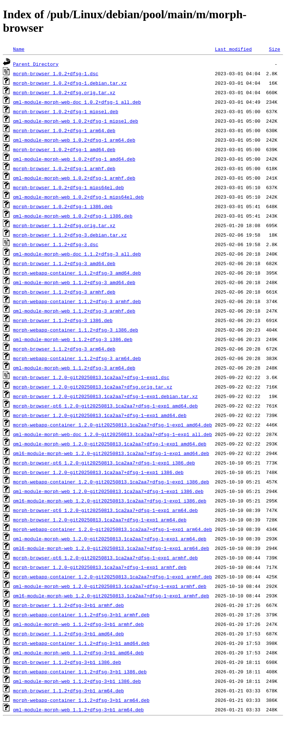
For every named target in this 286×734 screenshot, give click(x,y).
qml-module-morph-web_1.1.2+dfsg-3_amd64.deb (74, 282)
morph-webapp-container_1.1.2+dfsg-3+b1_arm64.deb (81, 700)
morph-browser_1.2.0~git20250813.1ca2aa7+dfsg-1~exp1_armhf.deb (100, 567)
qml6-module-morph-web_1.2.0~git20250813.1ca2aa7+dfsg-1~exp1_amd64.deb (111, 453)
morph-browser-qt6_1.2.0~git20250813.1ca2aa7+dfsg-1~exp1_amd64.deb (105, 405)
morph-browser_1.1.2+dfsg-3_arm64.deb (64, 348)
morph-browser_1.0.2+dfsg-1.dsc (55, 73)
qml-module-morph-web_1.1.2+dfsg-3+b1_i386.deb (77, 681)
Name (18, 49)
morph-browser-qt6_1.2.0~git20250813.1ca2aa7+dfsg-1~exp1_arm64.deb (105, 510)
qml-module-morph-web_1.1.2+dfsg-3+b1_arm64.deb (78, 709)
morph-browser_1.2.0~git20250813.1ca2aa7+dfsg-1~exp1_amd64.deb (100, 415)
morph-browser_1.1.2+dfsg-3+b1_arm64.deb (68, 690)
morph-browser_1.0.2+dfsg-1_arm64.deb (64, 130)
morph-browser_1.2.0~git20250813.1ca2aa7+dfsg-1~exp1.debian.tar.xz (105, 396)
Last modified (233, 49)
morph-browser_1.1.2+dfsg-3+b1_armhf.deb (68, 605)
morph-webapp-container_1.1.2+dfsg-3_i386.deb (75, 329)
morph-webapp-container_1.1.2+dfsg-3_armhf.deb (77, 301)
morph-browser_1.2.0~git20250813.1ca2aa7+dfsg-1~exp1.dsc (91, 377)
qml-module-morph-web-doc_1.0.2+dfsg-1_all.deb (77, 102)
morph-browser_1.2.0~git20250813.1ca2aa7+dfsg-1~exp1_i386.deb (98, 472)
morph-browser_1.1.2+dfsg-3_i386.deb (63, 320)
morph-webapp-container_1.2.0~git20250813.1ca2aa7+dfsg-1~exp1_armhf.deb (112, 576)
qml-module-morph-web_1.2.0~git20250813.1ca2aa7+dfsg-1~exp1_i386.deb (108, 491)
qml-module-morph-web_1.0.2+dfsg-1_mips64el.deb (78, 197)
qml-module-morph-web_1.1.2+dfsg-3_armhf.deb (74, 310)
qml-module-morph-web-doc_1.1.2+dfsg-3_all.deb (77, 254)
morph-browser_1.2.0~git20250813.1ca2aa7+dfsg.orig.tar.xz (92, 386)
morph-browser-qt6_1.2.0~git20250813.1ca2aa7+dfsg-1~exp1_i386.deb (104, 462)
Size (274, 49)
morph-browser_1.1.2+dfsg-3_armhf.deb (64, 291)
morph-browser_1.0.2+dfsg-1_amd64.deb (64, 149)
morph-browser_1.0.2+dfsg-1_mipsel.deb (65, 111)
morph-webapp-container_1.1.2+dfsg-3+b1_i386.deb (80, 671)
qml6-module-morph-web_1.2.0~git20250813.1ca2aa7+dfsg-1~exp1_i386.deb (109, 500)
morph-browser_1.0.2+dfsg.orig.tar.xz (64, 92)
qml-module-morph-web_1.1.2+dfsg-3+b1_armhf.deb (78, 624)
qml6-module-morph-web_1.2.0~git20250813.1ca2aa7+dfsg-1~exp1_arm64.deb (111, 548)
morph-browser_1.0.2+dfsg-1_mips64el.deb (68, 187)
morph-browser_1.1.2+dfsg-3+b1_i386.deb (67, 662)
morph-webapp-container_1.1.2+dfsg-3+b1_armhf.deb (81, 614)
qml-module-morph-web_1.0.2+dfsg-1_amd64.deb (74, 159)
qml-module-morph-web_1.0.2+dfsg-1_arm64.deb (74, 140)
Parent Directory (36, 64)
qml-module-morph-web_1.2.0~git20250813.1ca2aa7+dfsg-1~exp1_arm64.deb (109, 538)
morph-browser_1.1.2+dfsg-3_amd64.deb (64, 263)
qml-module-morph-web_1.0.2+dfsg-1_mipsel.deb (75, 121)
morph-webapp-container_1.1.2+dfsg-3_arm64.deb (77, 358)
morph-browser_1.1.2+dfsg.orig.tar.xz (64, 225)
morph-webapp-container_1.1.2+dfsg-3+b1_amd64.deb (81, 643)
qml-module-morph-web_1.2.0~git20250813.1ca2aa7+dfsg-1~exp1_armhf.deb (109, 586)
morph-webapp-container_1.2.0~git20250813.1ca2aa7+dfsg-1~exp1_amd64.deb (112, 424)
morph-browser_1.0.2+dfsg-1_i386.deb (63, 206)
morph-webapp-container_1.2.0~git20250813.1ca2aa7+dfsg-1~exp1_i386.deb (111, 481)
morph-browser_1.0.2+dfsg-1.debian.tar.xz (70, 83)
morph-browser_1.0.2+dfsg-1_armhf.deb (64, 168)
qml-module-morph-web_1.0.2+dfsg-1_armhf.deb (74, 178)
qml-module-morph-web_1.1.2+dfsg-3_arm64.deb (74, 367)
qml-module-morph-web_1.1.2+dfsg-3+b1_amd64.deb (78, 652)
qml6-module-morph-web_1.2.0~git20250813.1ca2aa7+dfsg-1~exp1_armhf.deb (111, 595)
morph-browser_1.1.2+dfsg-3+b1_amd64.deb (68, 633)
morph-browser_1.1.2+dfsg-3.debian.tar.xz (70, 235)
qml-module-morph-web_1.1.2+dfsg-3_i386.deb (73, 339)
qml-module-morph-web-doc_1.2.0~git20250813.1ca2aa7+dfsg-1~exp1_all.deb (112, 434)
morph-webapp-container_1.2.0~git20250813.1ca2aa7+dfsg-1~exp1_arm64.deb (112, 529)
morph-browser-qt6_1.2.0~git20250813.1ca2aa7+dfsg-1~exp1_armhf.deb (105, 557)
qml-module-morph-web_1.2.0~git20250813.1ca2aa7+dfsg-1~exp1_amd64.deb (109, 443)
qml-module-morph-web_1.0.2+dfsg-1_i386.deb (73, 216)
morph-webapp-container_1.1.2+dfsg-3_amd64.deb (77, 272)
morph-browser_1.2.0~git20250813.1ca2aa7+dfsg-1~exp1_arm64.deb (100, 519)
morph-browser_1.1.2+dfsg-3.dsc (55, 244)
